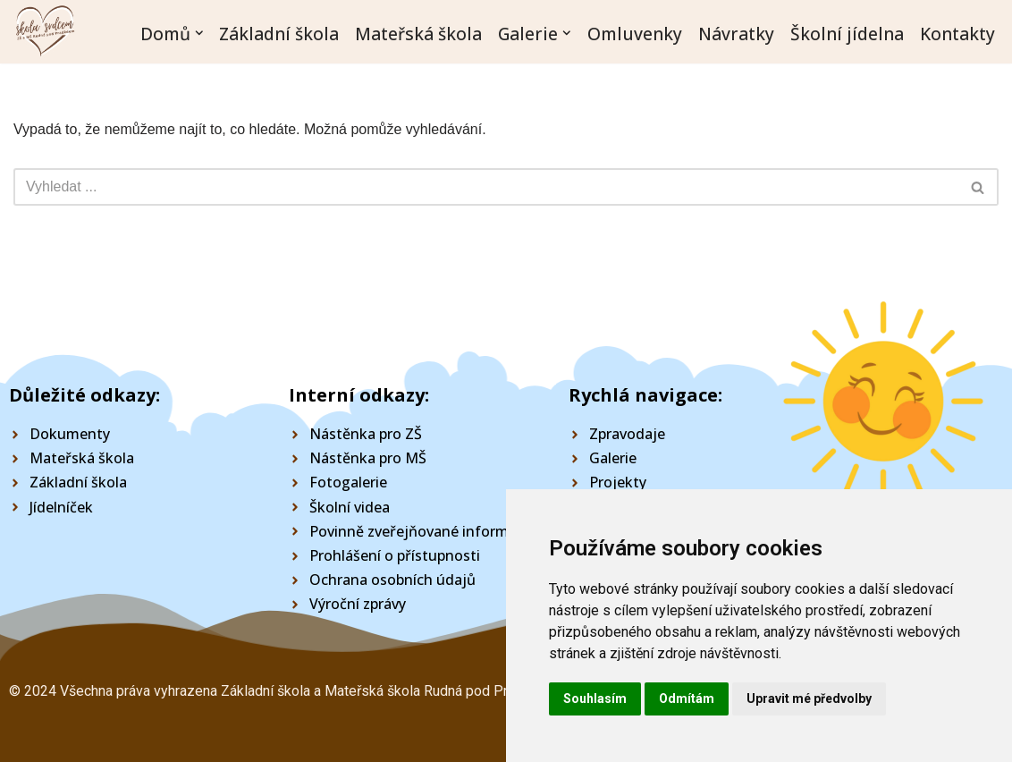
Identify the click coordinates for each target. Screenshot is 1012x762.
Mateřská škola (418, 33)
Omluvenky (634, 33)
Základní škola (279, 33)
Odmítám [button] (686, 698)
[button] (199, 33)
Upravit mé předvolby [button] (809, 698)
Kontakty (957, 33)
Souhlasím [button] (595, 698)
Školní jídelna (847, 33)
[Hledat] (485, 187)
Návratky (736, 33)
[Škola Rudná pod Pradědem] (44, 34)
